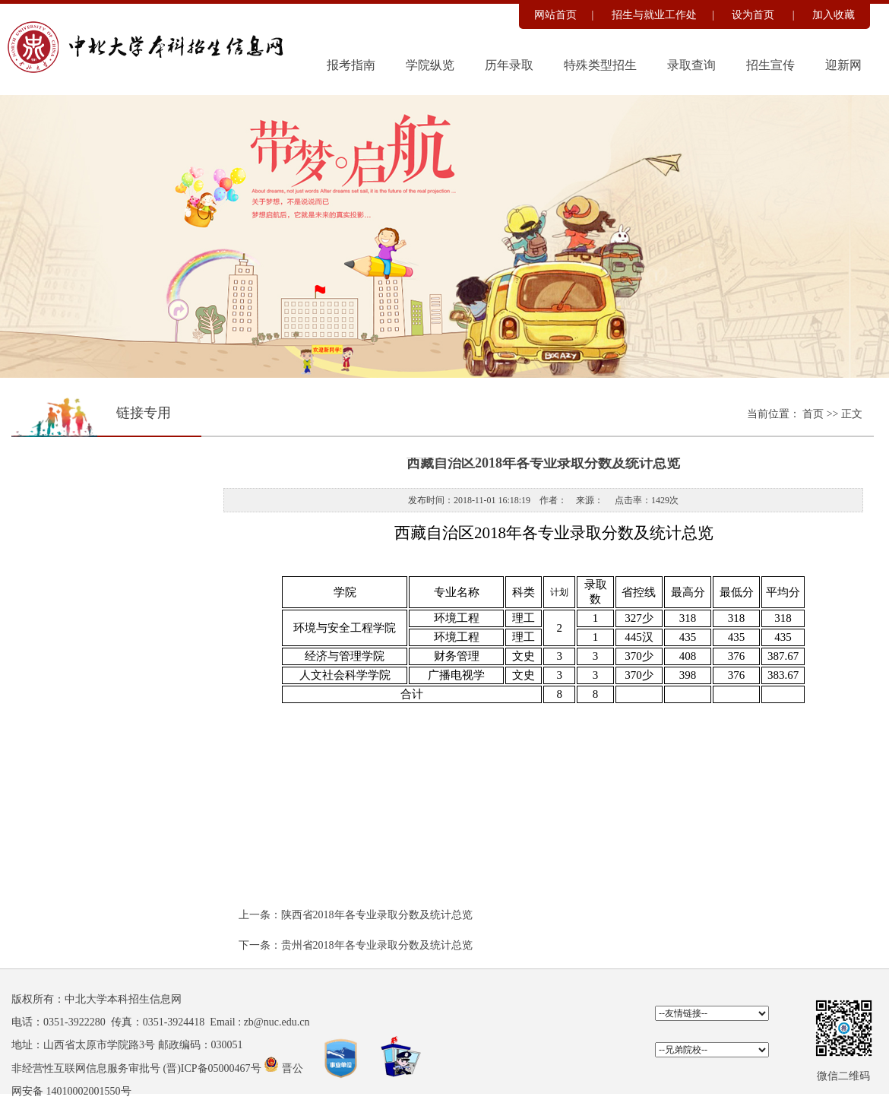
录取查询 (691, 65)
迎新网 (843, 65)
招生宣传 (770, 65)
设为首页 (754, 15)
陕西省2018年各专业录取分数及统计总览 (377, 915)
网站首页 (555, 15)
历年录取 (509, 65)
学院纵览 (430, 65)
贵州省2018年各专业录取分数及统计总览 (377, 945)
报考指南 (351, 65)
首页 (814, 414)
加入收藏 (833, 15)
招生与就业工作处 (654, 15)
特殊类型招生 (600, 65)
